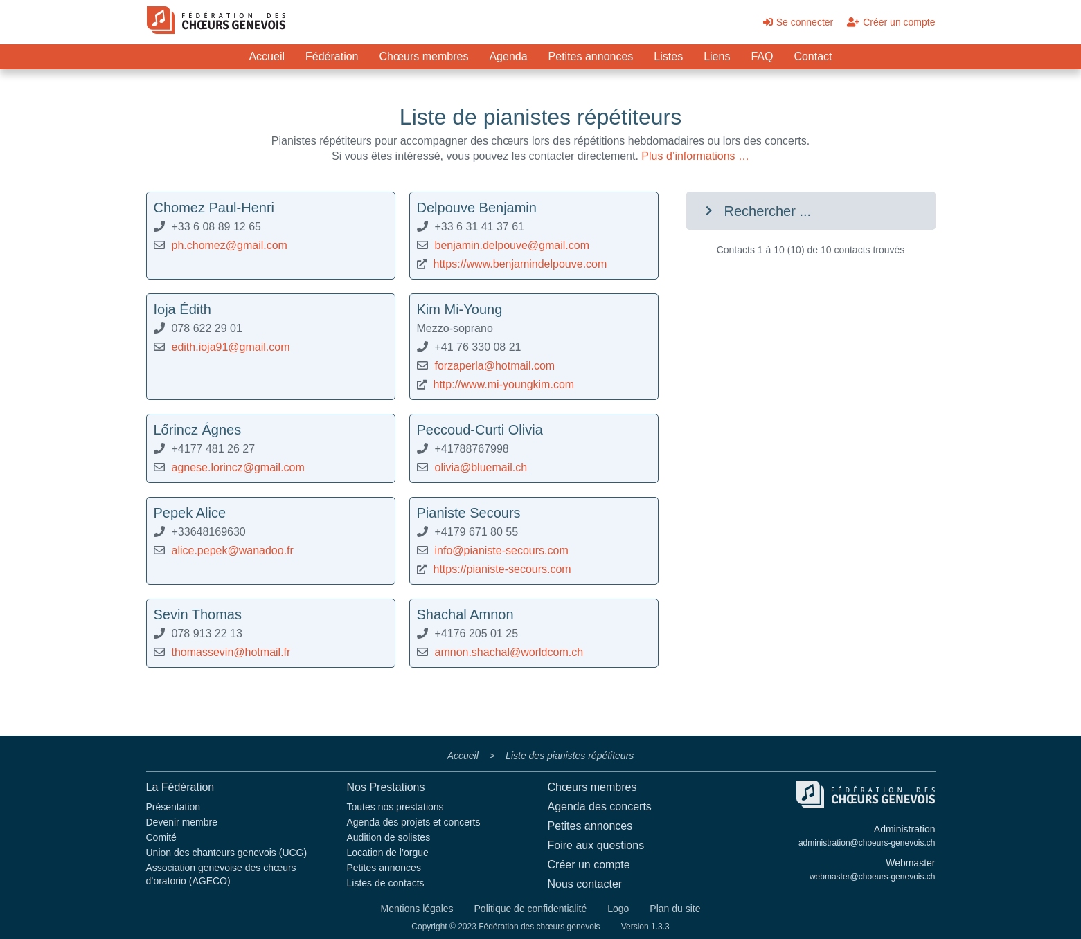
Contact (813, 56)
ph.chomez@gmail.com (229, 245)
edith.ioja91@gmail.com (231, 347)
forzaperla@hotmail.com (495, 366)
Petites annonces (591, 56)
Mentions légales (416, 908)
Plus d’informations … (695, 156)
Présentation (173, 806)
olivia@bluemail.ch (481, 467)
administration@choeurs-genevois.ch (867, 843)
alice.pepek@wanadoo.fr (233, 550)
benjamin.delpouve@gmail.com (512, 245)
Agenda (508, 56)
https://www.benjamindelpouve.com (520, 264)
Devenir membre (181, 822)
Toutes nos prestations (395, 806)
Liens (717, 56)
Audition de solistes (389, 837)
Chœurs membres (424, 56)
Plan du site (675, 908)
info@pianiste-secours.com (502, 550)
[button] (811, 211)
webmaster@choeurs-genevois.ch (873, 877)
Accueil (267, 56)
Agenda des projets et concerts (414, 822)
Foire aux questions (596, 845)
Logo (618, 908)
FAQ (762, 56)
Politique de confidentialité (530, 908)
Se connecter (798, 22)
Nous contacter (585, 884)
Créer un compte (891, 22)
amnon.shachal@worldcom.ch (509, 652)
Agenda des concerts (600, 806)
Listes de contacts (386, 882)
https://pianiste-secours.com (502, 569)
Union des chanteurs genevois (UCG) (226, 852)
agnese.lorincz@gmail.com (238, 467)
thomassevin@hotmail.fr (231, 652)
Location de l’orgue (388, 852)
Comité (161, 837)
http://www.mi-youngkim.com (504, 384)
